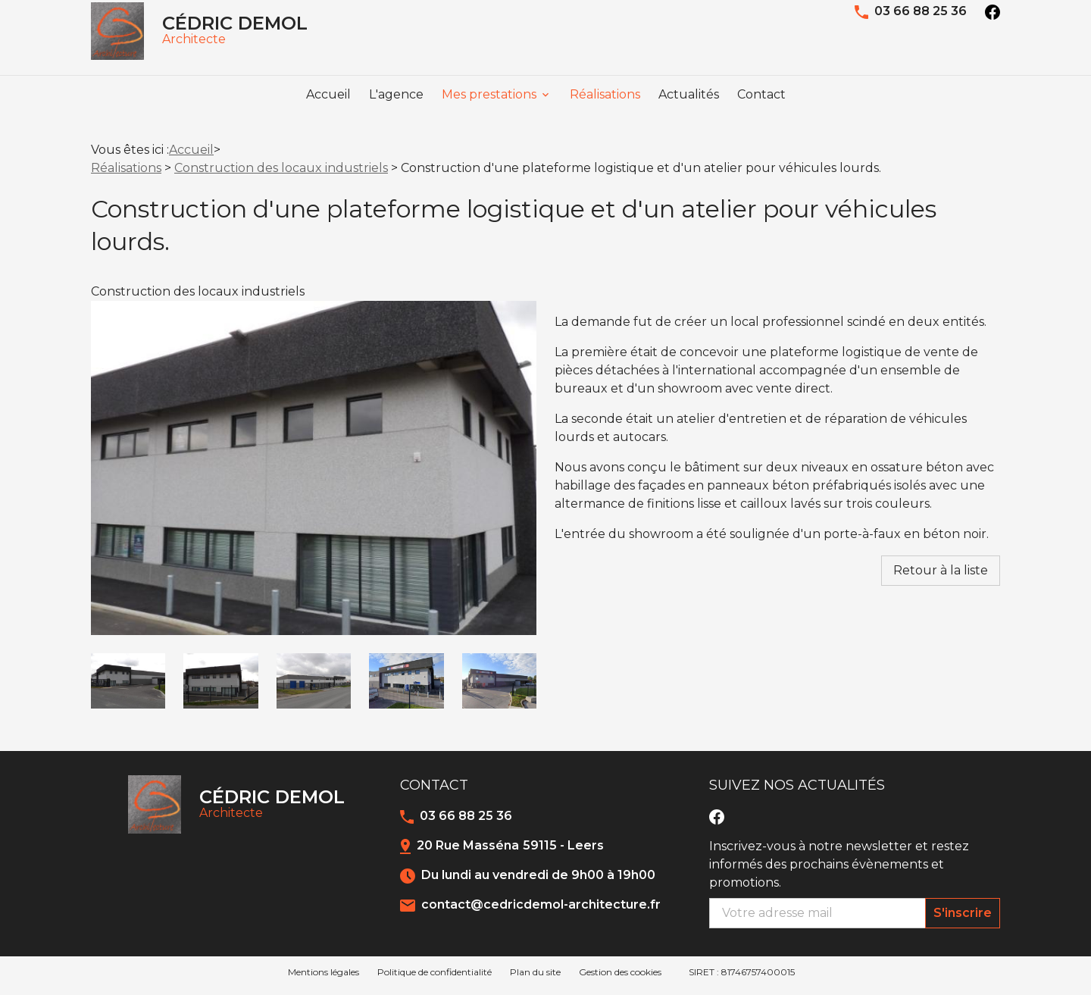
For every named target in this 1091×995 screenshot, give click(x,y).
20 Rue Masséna (510, 852)
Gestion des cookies (620, 978)
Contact (761, 111)
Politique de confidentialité (434, 978)
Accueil (328, 111)
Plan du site (535, 978)
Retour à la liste (940, 577)
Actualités (688, 111)
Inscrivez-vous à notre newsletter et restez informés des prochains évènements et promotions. (839, 871)
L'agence (396, 111)
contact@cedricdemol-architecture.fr (541, 911)
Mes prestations (489, 111)
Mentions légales (323, 978)
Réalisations (605, 111)
